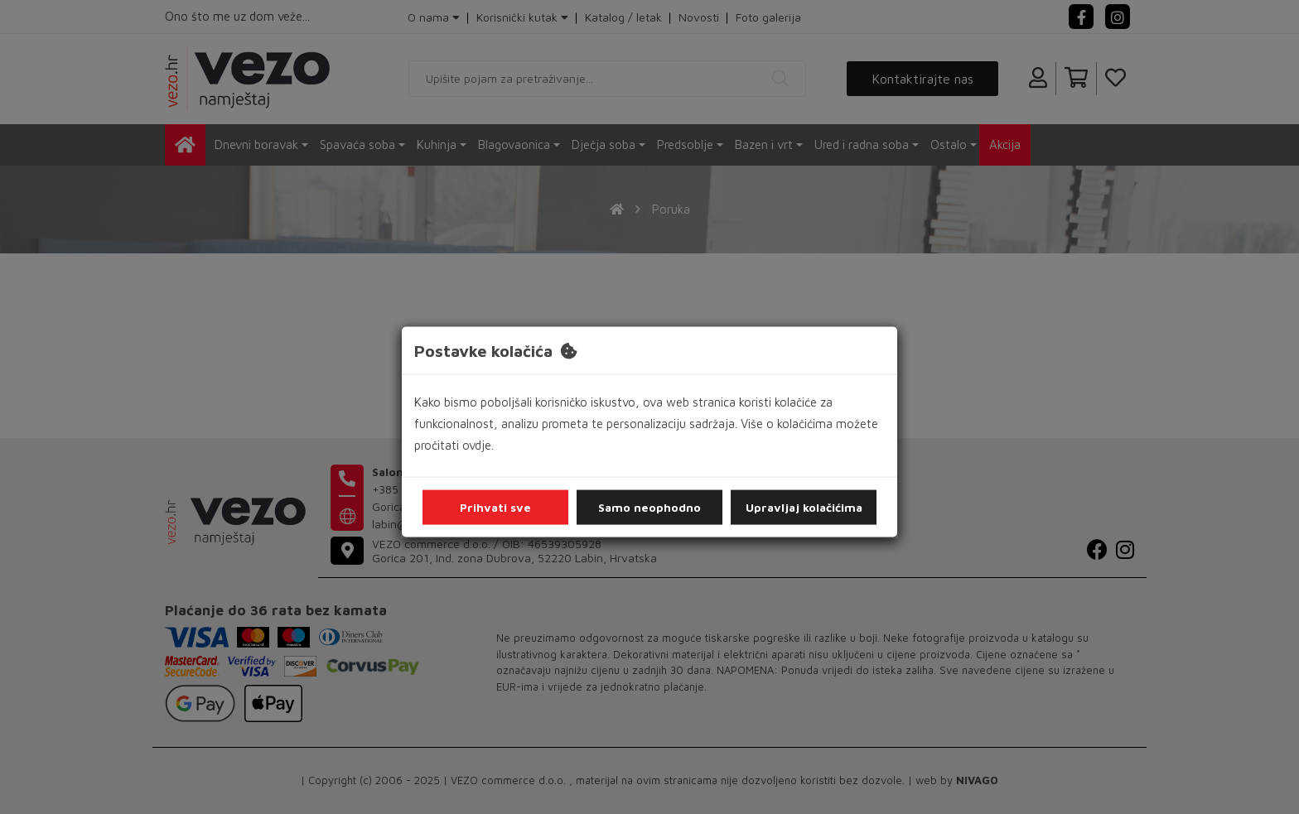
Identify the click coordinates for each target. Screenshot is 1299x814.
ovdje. (478, 445)
